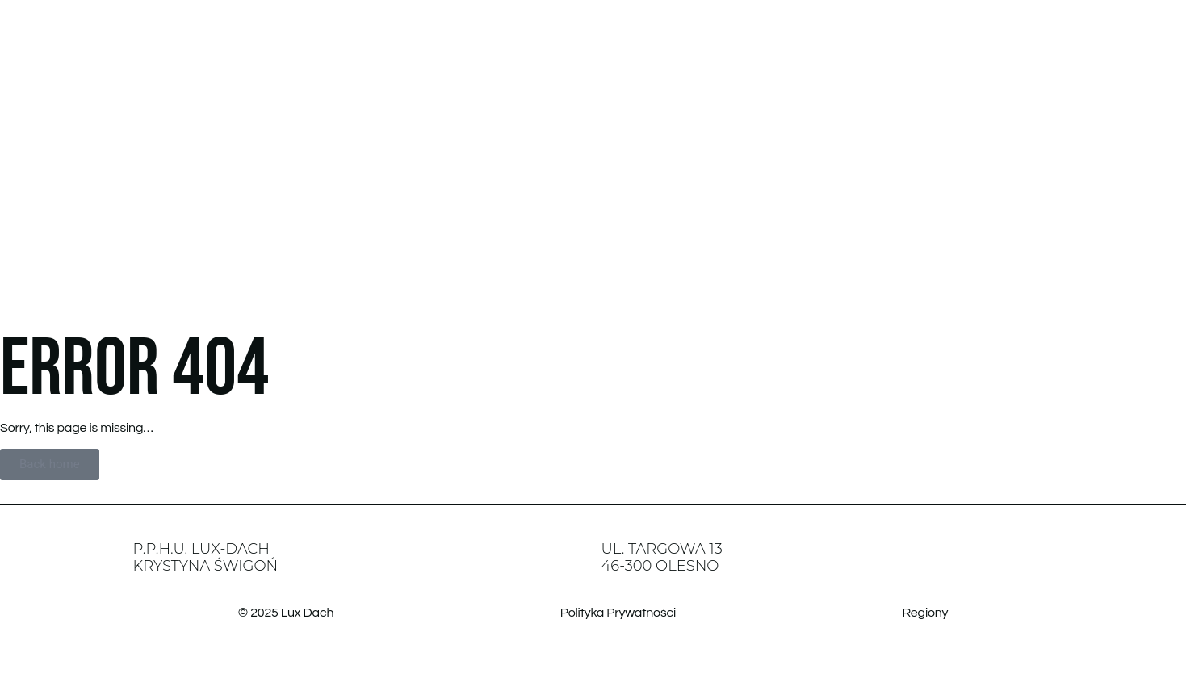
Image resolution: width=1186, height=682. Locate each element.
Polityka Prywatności (618, 612)
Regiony (926, 612)
